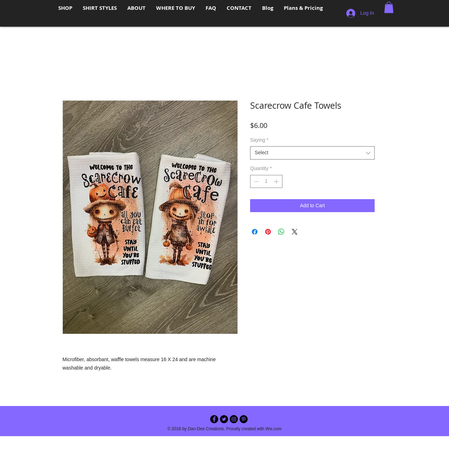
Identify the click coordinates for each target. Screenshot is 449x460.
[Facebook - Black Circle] (214, 419)
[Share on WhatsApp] (281, 232)
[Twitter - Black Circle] (224, 419)
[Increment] (277, 181)
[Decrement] (255, 181)
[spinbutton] (266, 181)
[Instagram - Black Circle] (234, 419)
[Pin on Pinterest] (268, 232)
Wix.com (274, 428)
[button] (389, 7)
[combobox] (312, 153)
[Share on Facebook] (254, 232)
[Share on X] (294, 232)
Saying (259, 140)
